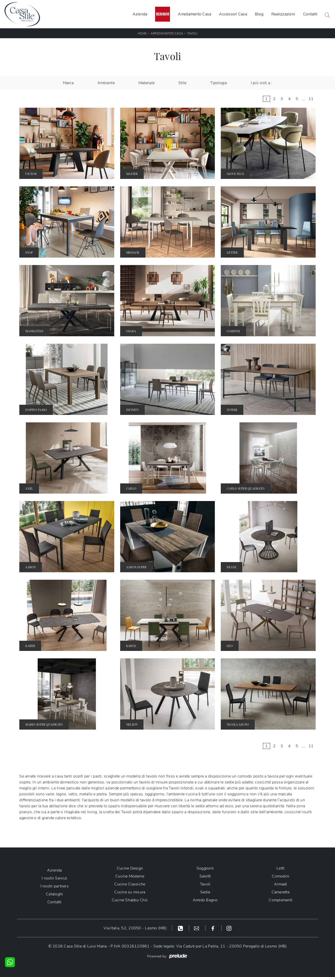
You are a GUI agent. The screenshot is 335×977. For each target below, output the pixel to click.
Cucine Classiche (129, 884)
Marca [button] (68, 83)
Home (142, 33)
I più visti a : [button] (261, 83)
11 (311, 98)
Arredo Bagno (205, 900)
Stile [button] (182, 83)
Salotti (205, 876)
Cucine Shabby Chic (130, 900)
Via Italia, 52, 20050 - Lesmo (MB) (135, 928)
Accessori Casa (233, 14)
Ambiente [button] (106, 83)
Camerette (281, 892)
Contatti (310, 14)
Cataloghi (54, 894)
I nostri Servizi (54, 878)
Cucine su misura (129, 892)
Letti (280, 868)
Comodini (280, 876)
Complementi (280, 900)
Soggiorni (205, 868)
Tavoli (192, 33)
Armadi (280, 884)
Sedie (205, 892)
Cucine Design (130, 868)
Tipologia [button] (218, 83)
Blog (259, 14)
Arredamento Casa (194, 14)
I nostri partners (54, 886)
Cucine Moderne (129, 876)
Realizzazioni (283, 14)
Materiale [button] (147, 83)
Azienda (140, 14)
